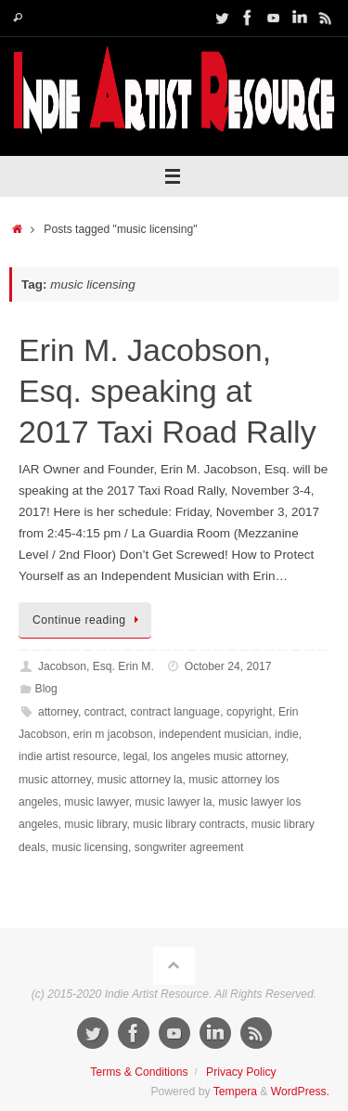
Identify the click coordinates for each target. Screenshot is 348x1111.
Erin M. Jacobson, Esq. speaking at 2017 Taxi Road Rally (167, 390)
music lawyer (96, 801)
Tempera (235, 1091)
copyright (249, 711)
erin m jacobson (113, 734)
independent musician (213, 734)
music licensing (90, 847)
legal (135, 756)
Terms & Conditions (138, 1072)
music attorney (55, 779)
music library (95, 824)
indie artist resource (68, 756)
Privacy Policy (241, 1072)
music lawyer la (174, 801)
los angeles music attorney (219, 756)
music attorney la (140, 779)
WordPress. (300, 1091)
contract (104, 711)
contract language (176, 711)
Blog (46, 688)
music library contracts (189, 824)
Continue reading (88, 620)
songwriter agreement (189, 847)
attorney (58, 711)
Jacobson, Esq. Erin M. (96, 666)
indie (287, 734)
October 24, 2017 (228, 666)
